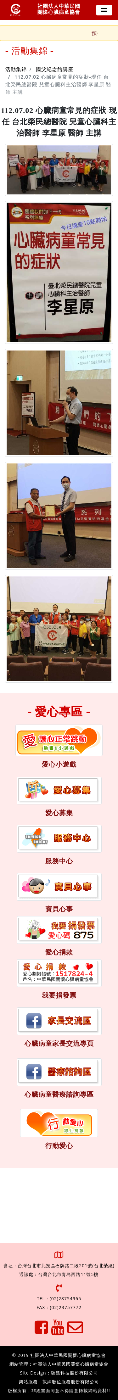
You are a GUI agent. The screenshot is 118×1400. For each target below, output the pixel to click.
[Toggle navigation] (104, 10)
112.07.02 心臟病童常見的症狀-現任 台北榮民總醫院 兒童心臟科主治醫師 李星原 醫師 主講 (58, 85)
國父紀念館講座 (54, 69)
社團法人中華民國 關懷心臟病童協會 (58, 9)
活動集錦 (16, 69)
